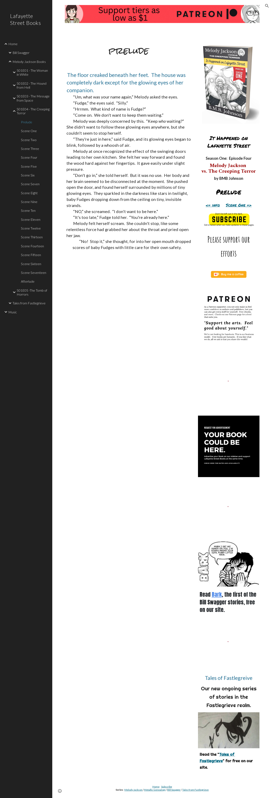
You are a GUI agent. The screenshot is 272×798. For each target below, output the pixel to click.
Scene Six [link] (27, 175)
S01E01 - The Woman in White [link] (32, 72)
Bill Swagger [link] (21, 53)
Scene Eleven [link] (30, 219)
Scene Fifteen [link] (31, 255)
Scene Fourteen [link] (32, 246)
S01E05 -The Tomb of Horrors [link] (32, 292)
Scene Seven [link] (30, 184)
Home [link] (13, 44)
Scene (232, 205)
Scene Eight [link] (29, 193)
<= (209, 205)
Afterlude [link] (27, 281)
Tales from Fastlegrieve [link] (29, 303)
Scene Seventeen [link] (33, 273)
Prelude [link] (26, 122)
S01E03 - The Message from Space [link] (33, 98)
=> (248, 205)
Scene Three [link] (30, 149)
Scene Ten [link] (28, 210)
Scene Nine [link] (29, 202)
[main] (129, 50)
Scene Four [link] (29, 157)
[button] (267, 6)
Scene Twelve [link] (31, 228)
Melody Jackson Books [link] (29, 62)
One (241, 205)
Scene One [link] (29, 131)
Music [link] (12, 312)
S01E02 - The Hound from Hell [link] (31, 85)
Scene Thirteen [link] (32, 237)
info (216, 205)
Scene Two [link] (29, 140)
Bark (217, 594)
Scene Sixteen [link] (31, 264)
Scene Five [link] (29, 166)
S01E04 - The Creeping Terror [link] (33, 111)
